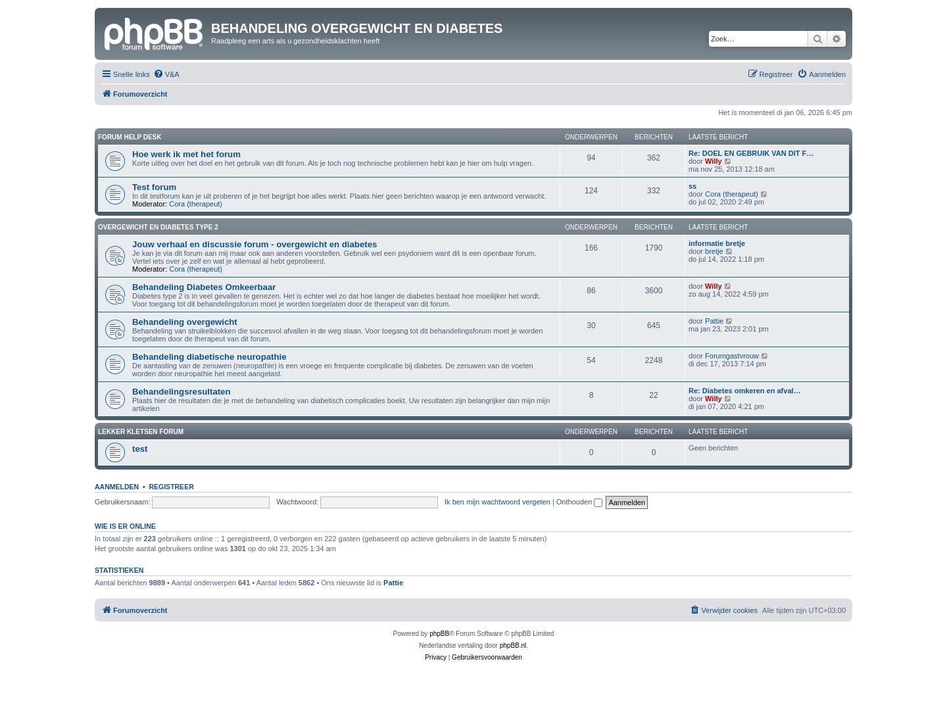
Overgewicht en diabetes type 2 (158, 227)
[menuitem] (166, 74)
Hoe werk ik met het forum (186, 154)
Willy (713, 161)
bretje (714, 251)
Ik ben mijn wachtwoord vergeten (497, 502)
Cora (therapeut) (195, 204)
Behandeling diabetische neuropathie (209, 357)
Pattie (714, 321)
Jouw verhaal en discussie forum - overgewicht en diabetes (254, 244)
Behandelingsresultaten (181, 392)
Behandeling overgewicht (184, 322)
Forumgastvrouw (732, 356)
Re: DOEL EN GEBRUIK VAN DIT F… (751, 153)
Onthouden (579, 502)
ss (692, 186)
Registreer (171, 487)
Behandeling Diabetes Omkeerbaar (204, 287)
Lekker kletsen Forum (140, 431)
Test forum (154, 187)
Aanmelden (117, 487)
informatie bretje (717, 243)
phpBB (439, 633)
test (139, 449)
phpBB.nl (513, 645)
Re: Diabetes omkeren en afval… (745, 391)
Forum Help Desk (130, 137)
